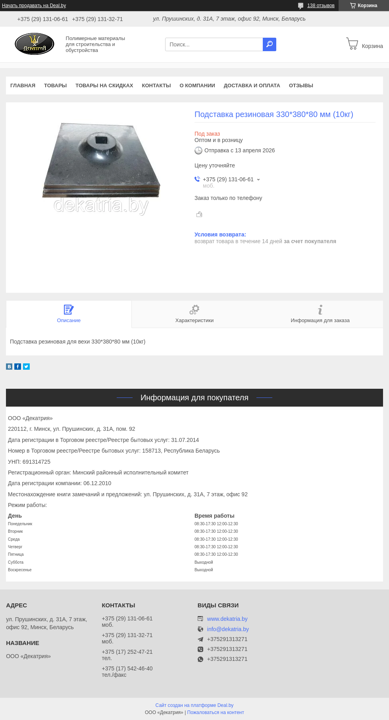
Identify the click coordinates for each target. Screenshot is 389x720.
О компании (197, 85)
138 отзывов (321, 5)
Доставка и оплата (252, 85)
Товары (55, 85)
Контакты (156, 85)
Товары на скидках (104, 85)
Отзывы (301, 85)
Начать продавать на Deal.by (34, 5)
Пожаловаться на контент (215, 712)
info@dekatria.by (228, 629)
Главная (22, 85)
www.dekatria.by (227, 619)
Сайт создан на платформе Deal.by (195, 705)
